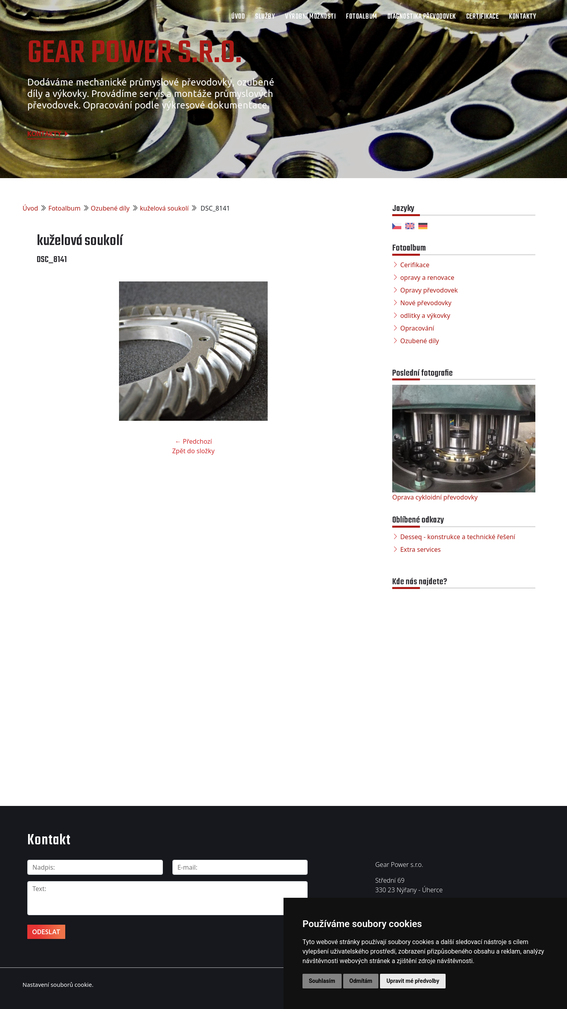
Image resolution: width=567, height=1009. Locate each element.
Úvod (238, 16)
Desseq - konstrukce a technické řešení (457, 536)
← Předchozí (193, 441)
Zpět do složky (193, 451)
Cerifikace (414, 264)
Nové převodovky (426, 302)
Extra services (420, 549)
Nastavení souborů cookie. (58, 984)
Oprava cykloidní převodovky (435, 497)
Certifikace (482, 16)
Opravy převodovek (429, 290)
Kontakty (522, 16)
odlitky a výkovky (425, 315)
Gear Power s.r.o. (134, 54)
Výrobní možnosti (310, 16)
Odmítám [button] (361, 981)
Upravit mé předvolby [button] (412, 981)
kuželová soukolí (164, 208)
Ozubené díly (110, 208)
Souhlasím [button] (322, 981)
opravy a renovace (427, 277)
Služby (265, 16)
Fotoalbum (361, 16)
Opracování (417, 328)
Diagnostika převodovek (421, 16)
